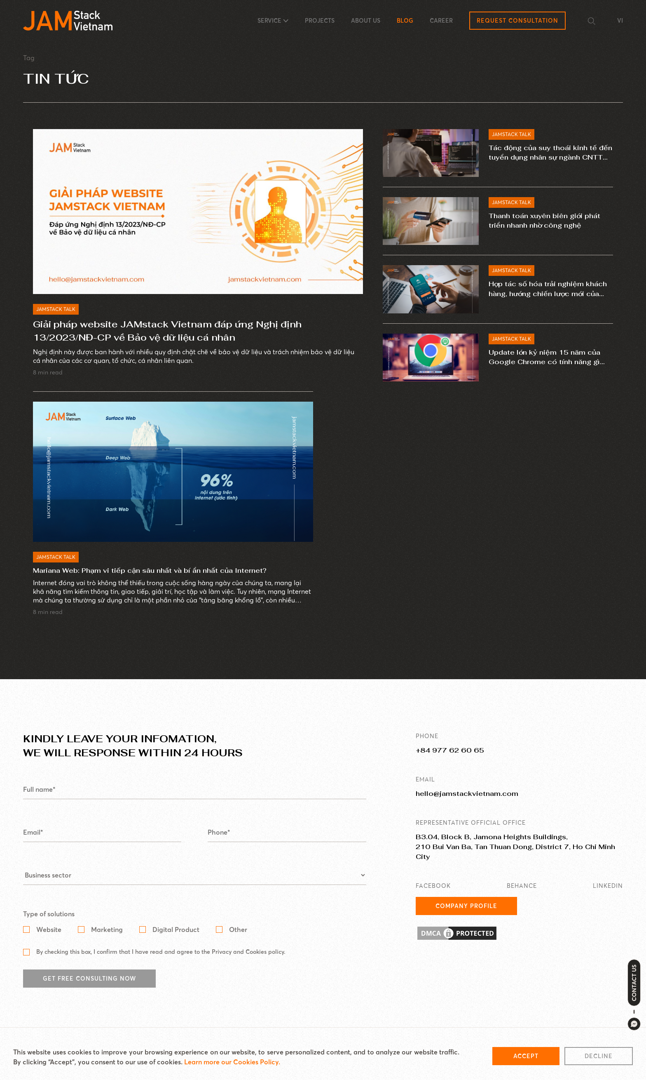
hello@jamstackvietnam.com (467, 803)
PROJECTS (320, 20)
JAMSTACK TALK (55, 309)
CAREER (441, 20)
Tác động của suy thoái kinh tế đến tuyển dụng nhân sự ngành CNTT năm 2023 (548, 154)
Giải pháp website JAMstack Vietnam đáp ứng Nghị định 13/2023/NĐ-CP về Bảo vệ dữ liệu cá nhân (167, 331)
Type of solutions (49, 923)
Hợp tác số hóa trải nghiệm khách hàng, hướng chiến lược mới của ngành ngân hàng (545, 292)
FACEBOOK (433, 895)
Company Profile (466, 915)
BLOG (405, 20)
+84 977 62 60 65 (450, 759)
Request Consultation (517, 20)
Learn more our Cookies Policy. (232, 1065)
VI (620, 20)
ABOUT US (365, 20)
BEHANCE (522, 895)
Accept (525, 1059)
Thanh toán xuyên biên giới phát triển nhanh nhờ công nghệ (550, 222)
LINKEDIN (608, 895)
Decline (599, 1059)
